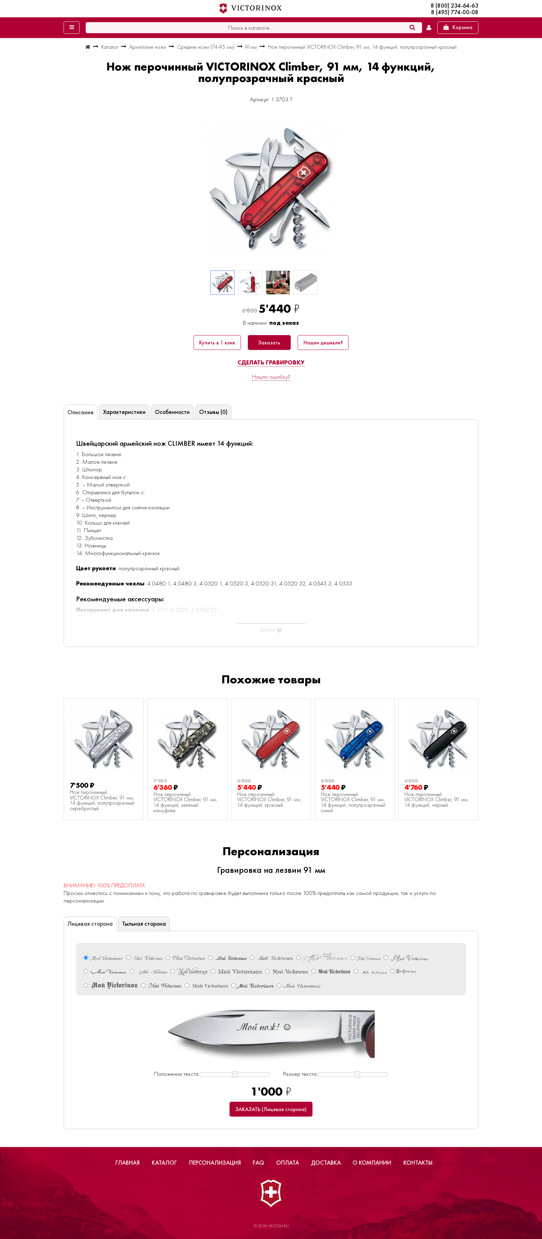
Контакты (417, 1162)
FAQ (258, 1162)
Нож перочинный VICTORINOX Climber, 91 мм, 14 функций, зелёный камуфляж (185, 802)
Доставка (326, 1162)
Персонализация (215, 1162)
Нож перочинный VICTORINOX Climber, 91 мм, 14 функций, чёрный (436, 800)
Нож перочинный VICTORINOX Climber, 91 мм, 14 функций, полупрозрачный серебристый (102, 800)
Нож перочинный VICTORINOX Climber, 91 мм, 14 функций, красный (269, 800)
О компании (372, 1162)
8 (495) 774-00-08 (454, 12)
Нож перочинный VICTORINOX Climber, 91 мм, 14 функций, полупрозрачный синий (353, 802)
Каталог (164, 1162)
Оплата (287, 1162)
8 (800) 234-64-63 (454, 6)
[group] (271, 189)
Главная (127, 1162)
